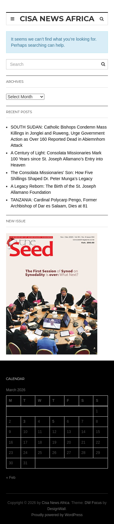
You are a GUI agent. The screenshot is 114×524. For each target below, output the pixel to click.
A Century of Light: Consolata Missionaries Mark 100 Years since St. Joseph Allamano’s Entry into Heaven (57, 158)
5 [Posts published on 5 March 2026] (53, 421)
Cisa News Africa (55, 503)
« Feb (11, 477)
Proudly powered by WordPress (57, 515)
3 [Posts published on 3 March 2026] (24, 421)
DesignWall (56, 509)
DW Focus (93, 503)
